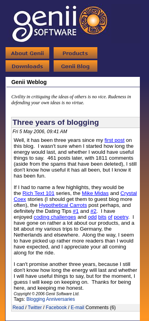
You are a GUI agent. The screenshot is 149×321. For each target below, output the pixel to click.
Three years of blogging (55, 122)
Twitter (35, 307)
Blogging (35, 299)
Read (18, 307)
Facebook (56, 307)
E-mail (77, 307)
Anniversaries (60, 299)
